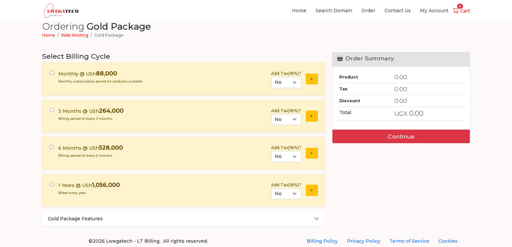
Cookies (448, 241)
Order (368, 11)
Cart (461, 11)
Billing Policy (322, 241)
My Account (434, 11)
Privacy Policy (363, 241)
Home (299, 11)
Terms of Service (409, 241)
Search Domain (334, 11)
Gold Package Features (75, 219)
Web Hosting (74, 35)
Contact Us (397, 11)
